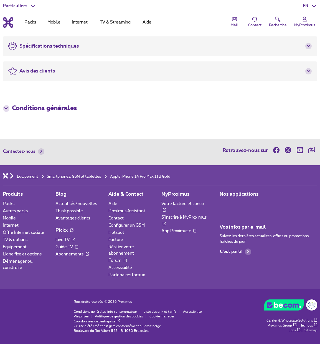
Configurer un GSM (126, 225)
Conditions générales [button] (40, 108)
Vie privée (81, 316)
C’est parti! (236, 252)
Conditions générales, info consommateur (105, 311)
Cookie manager (161, 316)
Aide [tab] (147, 22)
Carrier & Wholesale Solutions (291, 320)
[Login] (304, 22)
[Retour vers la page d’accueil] (8, 22)
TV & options (15, 240)
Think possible (69, 211)
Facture (115, 240)
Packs (8, 204)
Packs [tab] (30, 22)
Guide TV (66, 247)
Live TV (65, 240)
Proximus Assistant (126, 211)
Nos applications (239, 194)
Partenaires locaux (126, 275)
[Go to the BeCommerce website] (291, 306)
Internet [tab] (80, 22)
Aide (112, 204)
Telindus (309, 325)
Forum (117, 260)
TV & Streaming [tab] (115, 22)
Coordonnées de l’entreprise (97, 321)
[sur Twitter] (288, 150)
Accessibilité (120, 268)
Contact (116, 218)
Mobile (9, 218)
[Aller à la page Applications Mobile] (224, 205)
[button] (310, 6)
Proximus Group (282, 325)
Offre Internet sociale (23, 233)
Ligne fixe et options (22, 254)
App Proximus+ (179, 231)
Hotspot (116, 233)
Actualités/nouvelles (76, 204)
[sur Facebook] (277, 150)
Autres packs (15, 211)
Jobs (294, 330)
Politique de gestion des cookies (119, 316)
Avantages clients (72, 218)
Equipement (15, 247)
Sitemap (310, 330)
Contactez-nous (24, 151)
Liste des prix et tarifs (160, 311)
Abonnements (72, 254)
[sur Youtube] (300, 150)
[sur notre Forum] (311, 150)
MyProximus (175, 194)
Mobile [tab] (53, 22)
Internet (11, 225)
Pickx (64, 230)
